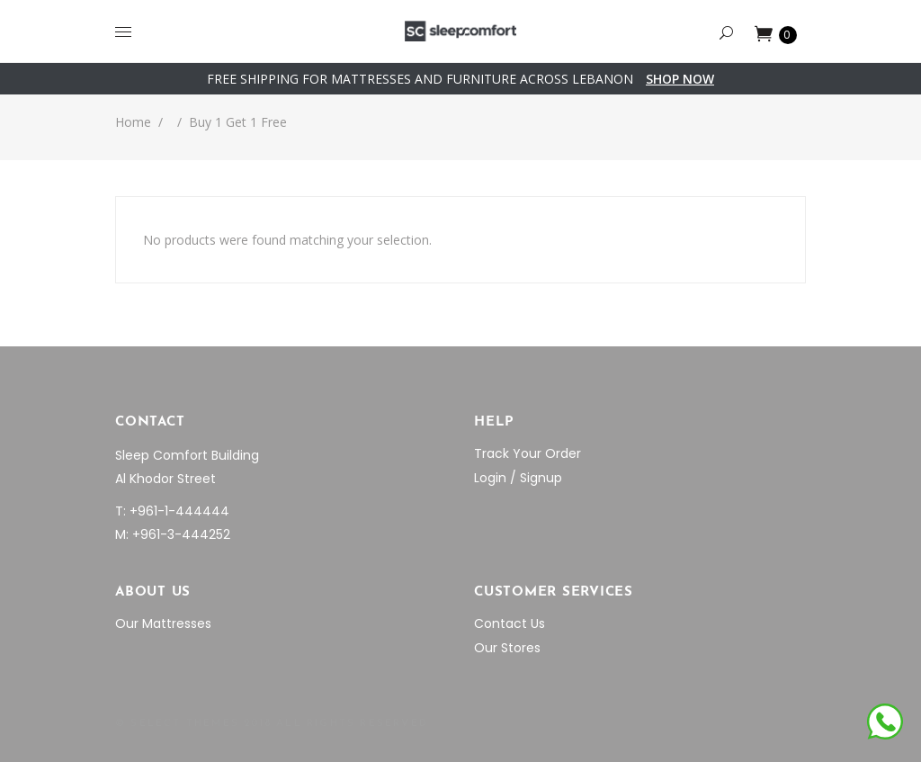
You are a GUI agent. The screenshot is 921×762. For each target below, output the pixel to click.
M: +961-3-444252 (172, 534)
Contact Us (509, 623)
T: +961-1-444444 (172, 511)
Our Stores (507, 648)
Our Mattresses (163, 623)
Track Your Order (527, 453)
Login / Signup (518, 478)
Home (133, 121)
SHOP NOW (680, 78)
